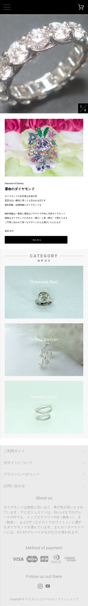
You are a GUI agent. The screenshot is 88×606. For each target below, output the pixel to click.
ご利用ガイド (14, 451)
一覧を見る (36, 240)
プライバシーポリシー (22, 474)
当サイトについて (18, 463)
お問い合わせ (14, 486)
